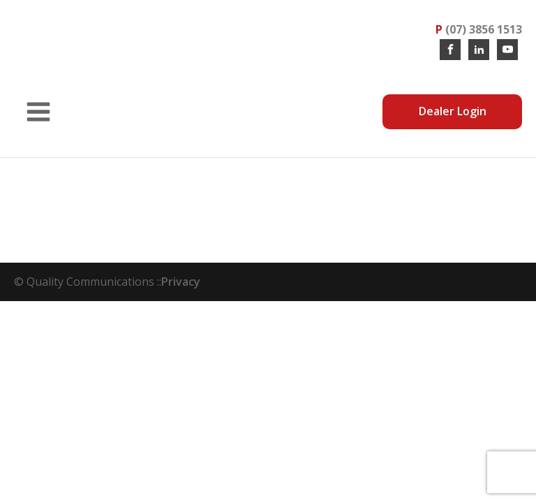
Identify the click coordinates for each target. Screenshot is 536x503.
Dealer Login (452, 111)
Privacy (180, 281)
